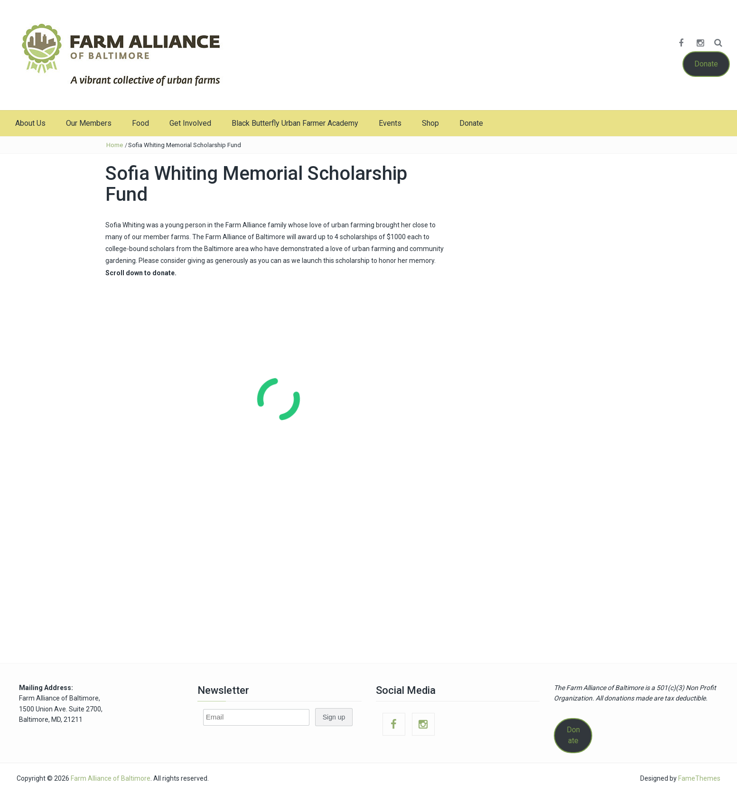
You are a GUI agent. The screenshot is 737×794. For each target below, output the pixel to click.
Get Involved (190, 123)
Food (140, 123)
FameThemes (699, 778)
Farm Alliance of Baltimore (110, 778)
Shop (430, 123)
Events (390, 123)
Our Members (89, 123)
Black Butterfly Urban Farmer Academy (295, 123)
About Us (30, 123)
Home (114, 145)
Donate (706, 63)
